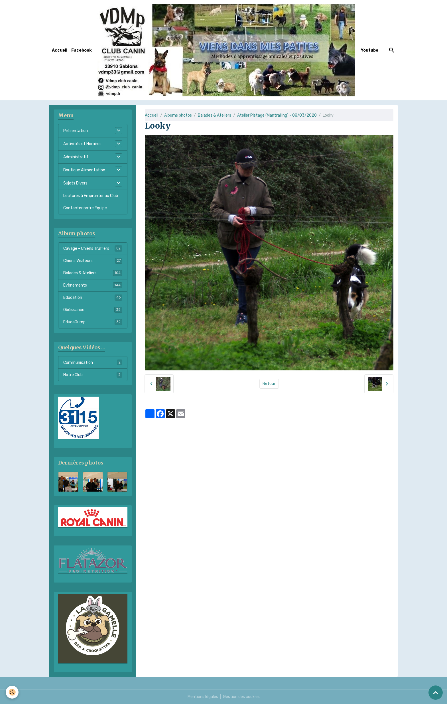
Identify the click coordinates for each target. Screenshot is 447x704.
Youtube (369, 50)
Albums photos (178, 115)
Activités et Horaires (82, 143)
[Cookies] (12, 692)
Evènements (92, 285)
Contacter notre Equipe (85, 208)
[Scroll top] (435, 692)
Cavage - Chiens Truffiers (92, 248)
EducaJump (92, 322)
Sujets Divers (75, 183)
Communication (92, 362)
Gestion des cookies (241, 696)
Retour (269, 383)
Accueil (59, 50)
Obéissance (92, 310)
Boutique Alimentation (84, 170)
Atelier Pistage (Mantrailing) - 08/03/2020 (277, 115)
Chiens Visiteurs (92, 260)
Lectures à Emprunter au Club (90, 195)
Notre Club (92, 375)
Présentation (75, 130)
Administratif (75, 157)
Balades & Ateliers (214, 115)
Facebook (81, 50)
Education (92, 297)
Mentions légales (203, 696)
